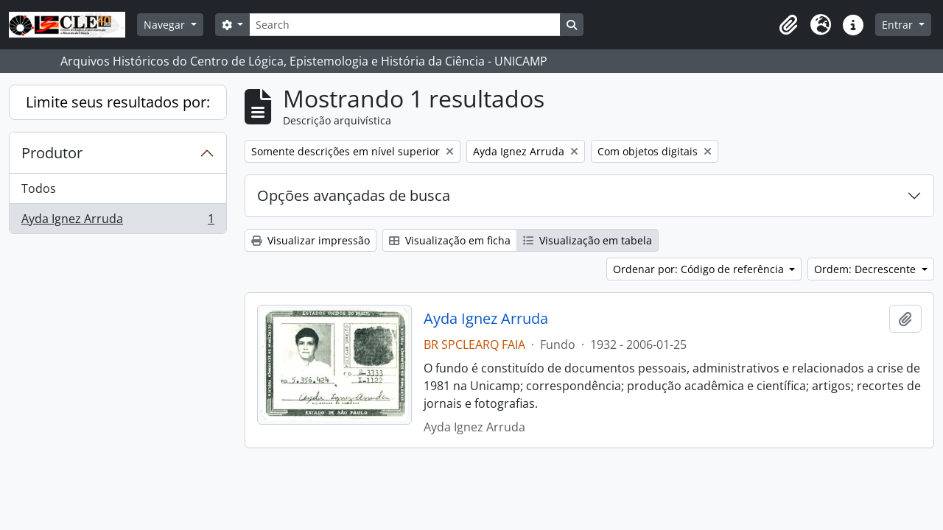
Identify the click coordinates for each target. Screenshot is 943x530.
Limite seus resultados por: (118, 102)
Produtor (52, 153)
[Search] (404, 24)
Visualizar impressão (310, 240)
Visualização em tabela (587, 240)
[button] (788, 25)
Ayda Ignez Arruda (117, 221)
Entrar (899, 25)
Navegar (166, 25)
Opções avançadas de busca (353, 195)
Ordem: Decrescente (866, 269)
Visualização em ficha (450, 240)
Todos (38, 188)
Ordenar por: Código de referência (700, 269)
